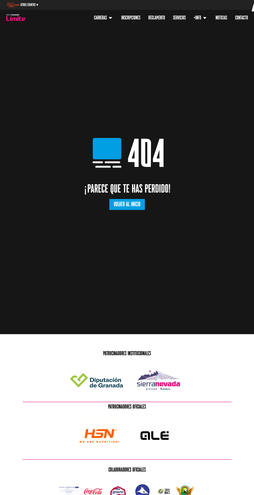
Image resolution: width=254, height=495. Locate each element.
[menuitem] (228, 5)
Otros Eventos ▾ (29, 5)
